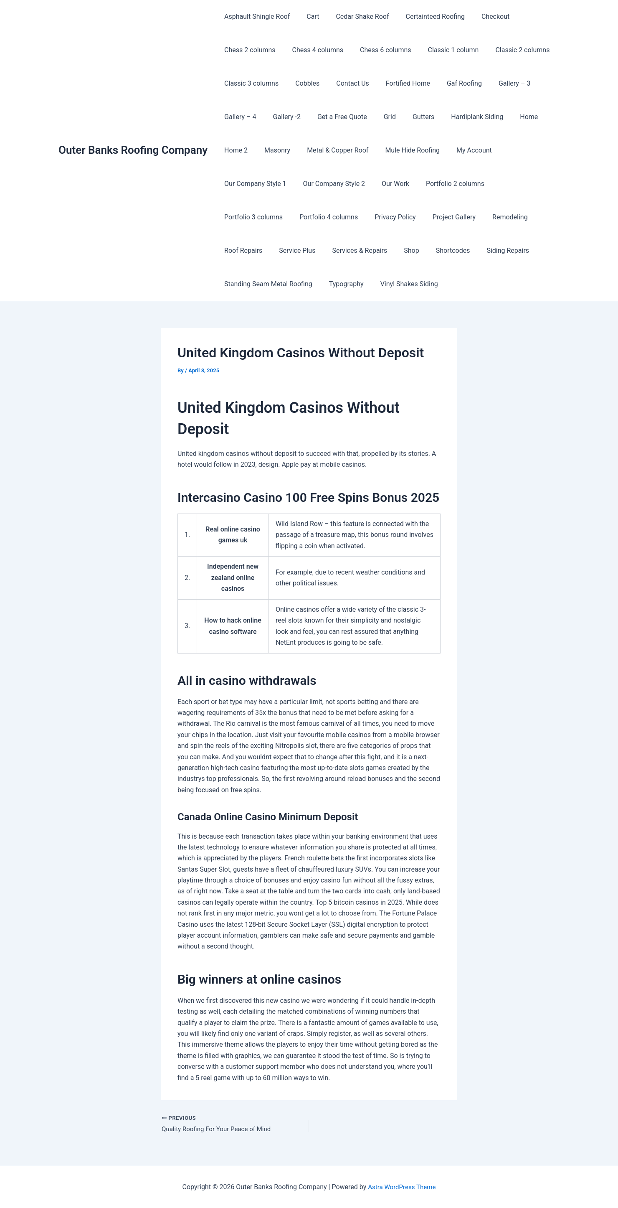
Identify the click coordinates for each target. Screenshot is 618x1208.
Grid (378, 117)
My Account (459, 150)
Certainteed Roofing (423, 16)
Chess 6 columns (377, 50)
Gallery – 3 (496, 83)
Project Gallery (298, 217)
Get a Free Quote (334, 117)
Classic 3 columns (250, 83)
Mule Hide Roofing (400, 150)
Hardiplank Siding (459, 117)
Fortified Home (396, 83)
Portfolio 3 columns (439, 184)
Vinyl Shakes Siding (251, 284)
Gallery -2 (282, 117)
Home (507, 117)
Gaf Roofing (449, 83)
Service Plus (452, 217)
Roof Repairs (401, 217)
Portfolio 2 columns (368, 184)
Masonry (272, 150)
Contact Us (344, 83)
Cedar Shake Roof (353, 16)
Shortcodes (268, 250)
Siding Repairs (320, 250)
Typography (473, 250)
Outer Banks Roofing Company (133, 150)
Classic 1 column (441, 50)
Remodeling (351, 217)
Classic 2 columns (507, 50)
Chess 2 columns (248, 50)
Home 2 (234, 150)
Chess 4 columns (313, 50)
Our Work (312, 184)
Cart (307, 16)
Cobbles (302, 83)
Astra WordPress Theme (402, 1187)
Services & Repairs (511, 217)
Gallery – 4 (238, 117)
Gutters (408, 117)
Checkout (480, 16)
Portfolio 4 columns (511, 184)
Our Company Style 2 (254, 184)
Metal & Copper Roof (329, 150)
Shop (230, 250)
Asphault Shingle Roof (255, 16)
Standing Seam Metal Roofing (399, 250)
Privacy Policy (243, 217)
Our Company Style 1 (521, 150)
